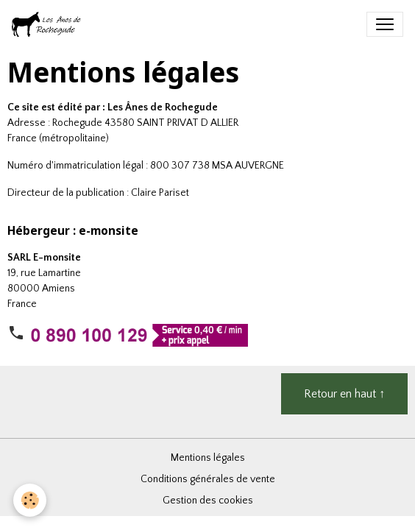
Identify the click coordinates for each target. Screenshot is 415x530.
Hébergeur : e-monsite (72, 231)
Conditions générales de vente (208, 479)
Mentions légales (208, 458)
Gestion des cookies (208, 500)
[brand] (50, 24)
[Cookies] (29, 500)
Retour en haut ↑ (344, 393)
